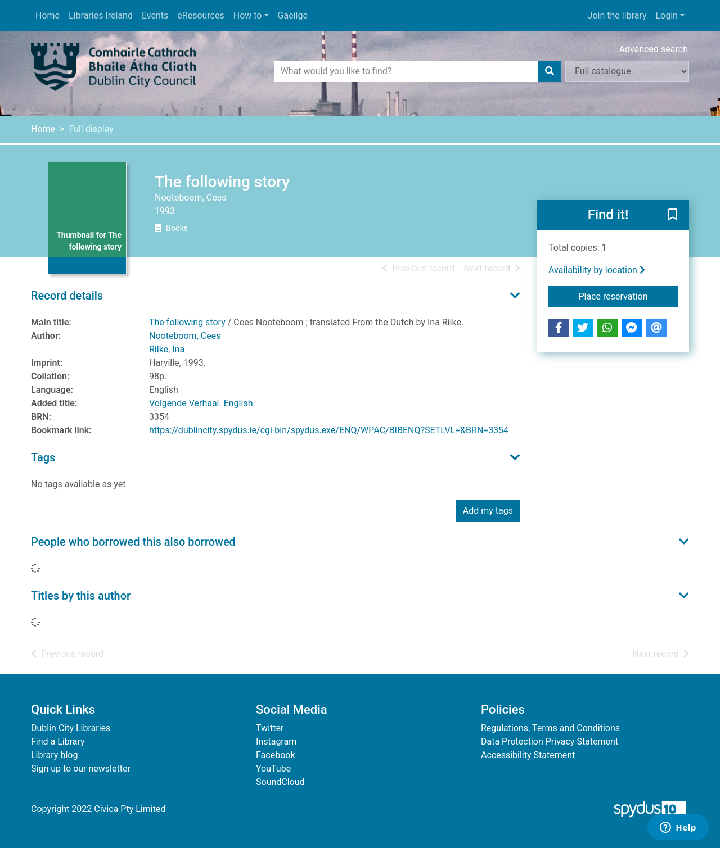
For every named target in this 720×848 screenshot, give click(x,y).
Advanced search (653, 49)
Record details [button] (67, 295)
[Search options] (627, 71)
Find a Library (58, 741)
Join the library (617, 15)
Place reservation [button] (628, 295)
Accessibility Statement (528, 755)
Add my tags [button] (488, 510)
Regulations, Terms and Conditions (550, 728)
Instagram (276, 741)
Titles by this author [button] (80, 595)
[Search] (549, 71)
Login (666, 15)
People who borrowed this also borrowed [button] (133, 541)
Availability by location (596, 270)
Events (155, 15)
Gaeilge (293, 15)
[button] (673, 215)
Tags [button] (43, 457)
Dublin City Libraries (70, 728)
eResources (200, 15)
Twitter (270, 728)
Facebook (275, 755)
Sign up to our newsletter (80, 768)
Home (47, 15)
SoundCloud (280, 782)
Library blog (54, 755)
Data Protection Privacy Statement (549, 741)
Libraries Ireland (101, 15)
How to (247, 15)
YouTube (273, 768)
